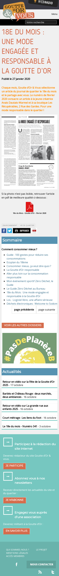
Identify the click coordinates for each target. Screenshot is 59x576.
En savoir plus (16, 530)
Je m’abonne (15, 500)
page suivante (46, 309)
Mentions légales (17, 553)
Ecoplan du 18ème (17, 262)
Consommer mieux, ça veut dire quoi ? (29, 266)
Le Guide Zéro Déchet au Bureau (26, 288)
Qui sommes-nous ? (17, 549)
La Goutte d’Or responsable (23, 270)
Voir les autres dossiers (22, 325)
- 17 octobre (29, 383)
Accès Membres (15, 556)
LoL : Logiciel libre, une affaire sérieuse (30, 300)
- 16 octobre (27, 395)
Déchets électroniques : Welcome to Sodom (32, 303)
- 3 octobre (27, 426)
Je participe (14, 465)
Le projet (41, 549)
